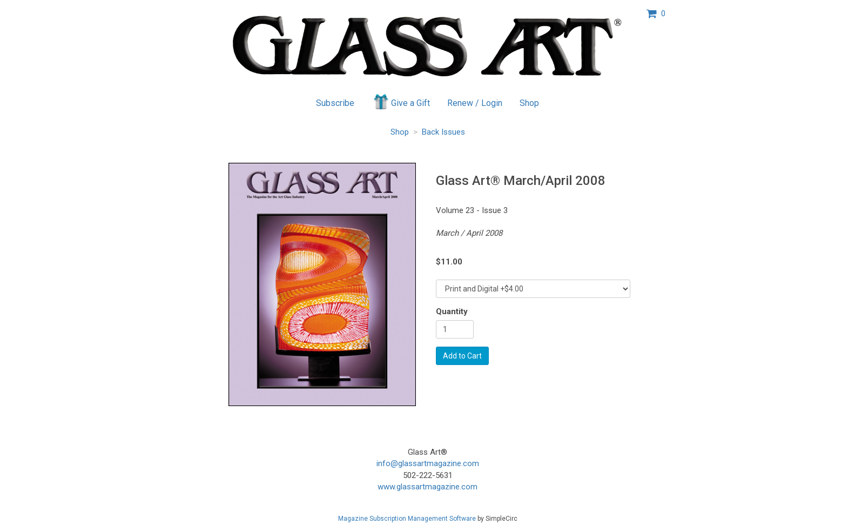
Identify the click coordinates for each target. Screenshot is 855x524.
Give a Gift (401, 102)
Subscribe (335, 103)
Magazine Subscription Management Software (407, 518)
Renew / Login (474, 103)
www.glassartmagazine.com (427, 487)
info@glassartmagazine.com (427, 463)
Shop (529, 103)
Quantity (452, 311)
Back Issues (443, 132)
